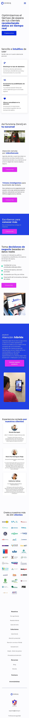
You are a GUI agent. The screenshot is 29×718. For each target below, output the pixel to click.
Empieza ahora (9, 33)
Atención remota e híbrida (14, 642)
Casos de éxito (15, 624)
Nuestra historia (14, 620)
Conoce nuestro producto (14, 363)
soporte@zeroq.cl (14, 711)
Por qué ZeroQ (14, 616)
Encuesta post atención (14, 655)
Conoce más (10, 169)
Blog (14, 664)
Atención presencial (14, 638)
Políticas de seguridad (14, 716)
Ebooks (14, 669)
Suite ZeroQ (14, 634)
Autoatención (14, 647)
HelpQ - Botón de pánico (14, 651)
